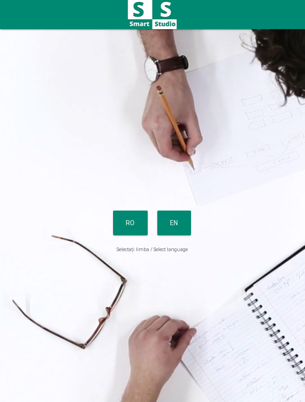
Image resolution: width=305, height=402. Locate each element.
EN (174, 223)
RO (130, 223)
